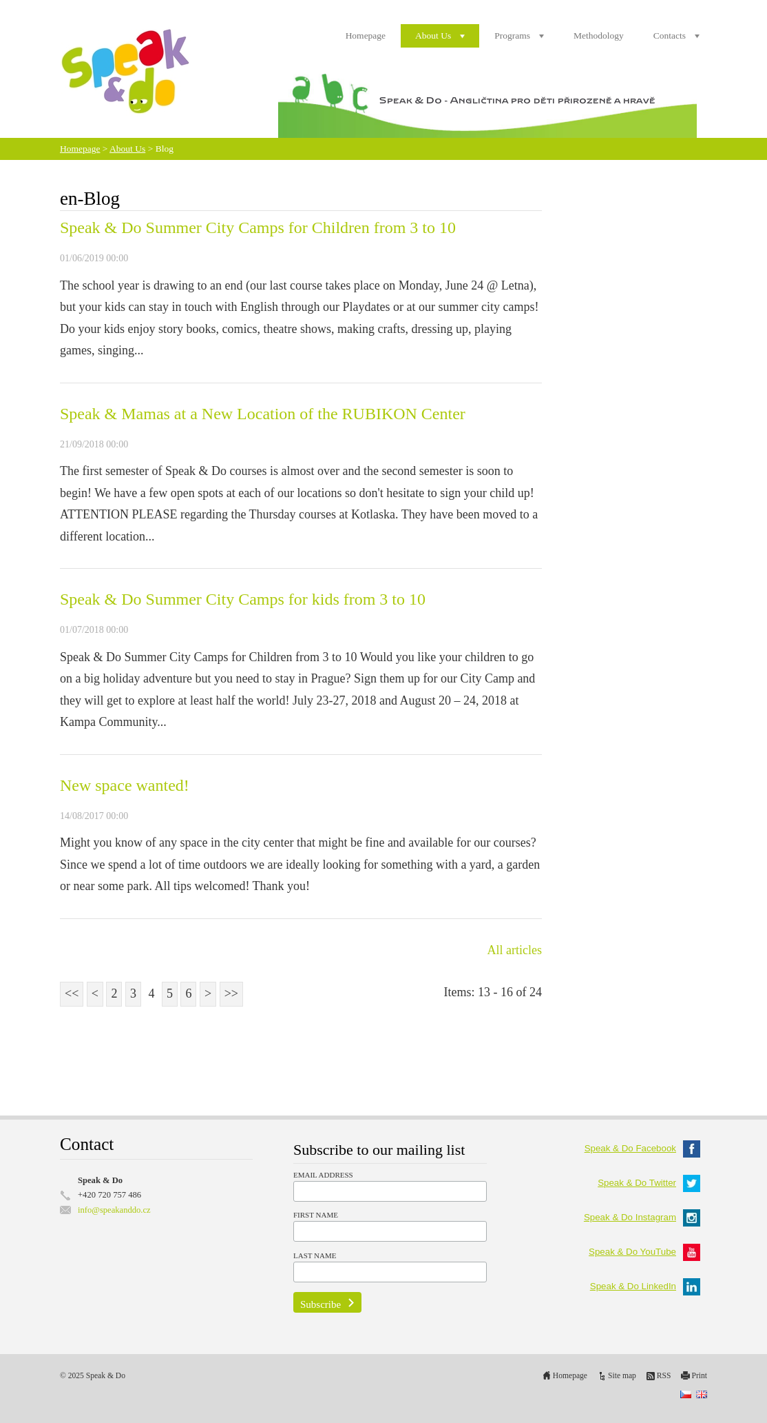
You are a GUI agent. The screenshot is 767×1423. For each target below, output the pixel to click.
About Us (433, 35)
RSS (664, 1375)
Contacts (669, 35)
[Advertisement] (301, 1050)
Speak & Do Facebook (642, 1148)
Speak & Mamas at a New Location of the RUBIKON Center (262, 414)
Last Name (314, 1255)
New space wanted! (124, 785)
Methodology (599, 35)
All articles (514, 950)
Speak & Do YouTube (644, 1252)
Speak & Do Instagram (642, 1217)
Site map (622, 1375)
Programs (512, 35)
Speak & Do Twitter (649, 1183)
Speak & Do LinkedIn (645, 1286)
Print (699, 1375)
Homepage (366, 35)
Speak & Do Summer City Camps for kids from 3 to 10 (242, 599)
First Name (315, 1215)
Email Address (323, 1175)
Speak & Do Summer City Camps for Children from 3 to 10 (258, 227)
